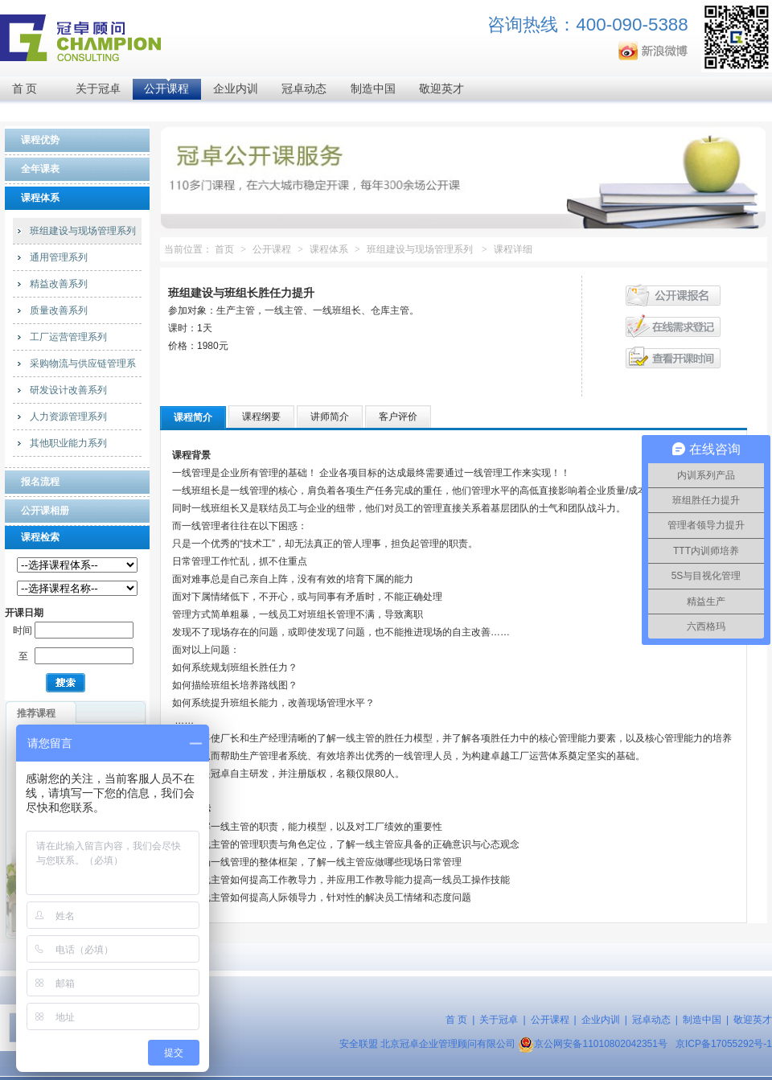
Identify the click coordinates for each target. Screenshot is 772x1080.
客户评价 (398, 416)
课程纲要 (261, 416)
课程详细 (513, 249)
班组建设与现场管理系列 (83, 230)
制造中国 (373, 89)
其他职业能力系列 (68, 443)
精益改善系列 (59, 284)
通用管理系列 (59, 257)
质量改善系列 (59, 310)
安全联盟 (358, 1043)
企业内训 (235, 89)
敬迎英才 (441, 89)
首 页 (25, 89)
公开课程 (166, 89)
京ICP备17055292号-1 (724, 1043)
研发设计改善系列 (68, 390)
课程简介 (193, 417)
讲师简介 (329, 416)
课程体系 (329, 249)
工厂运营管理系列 (68, 337)
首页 (224, 249)
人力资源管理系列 (68, 416)
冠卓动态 (303, 89)
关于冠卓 (98, 89)
